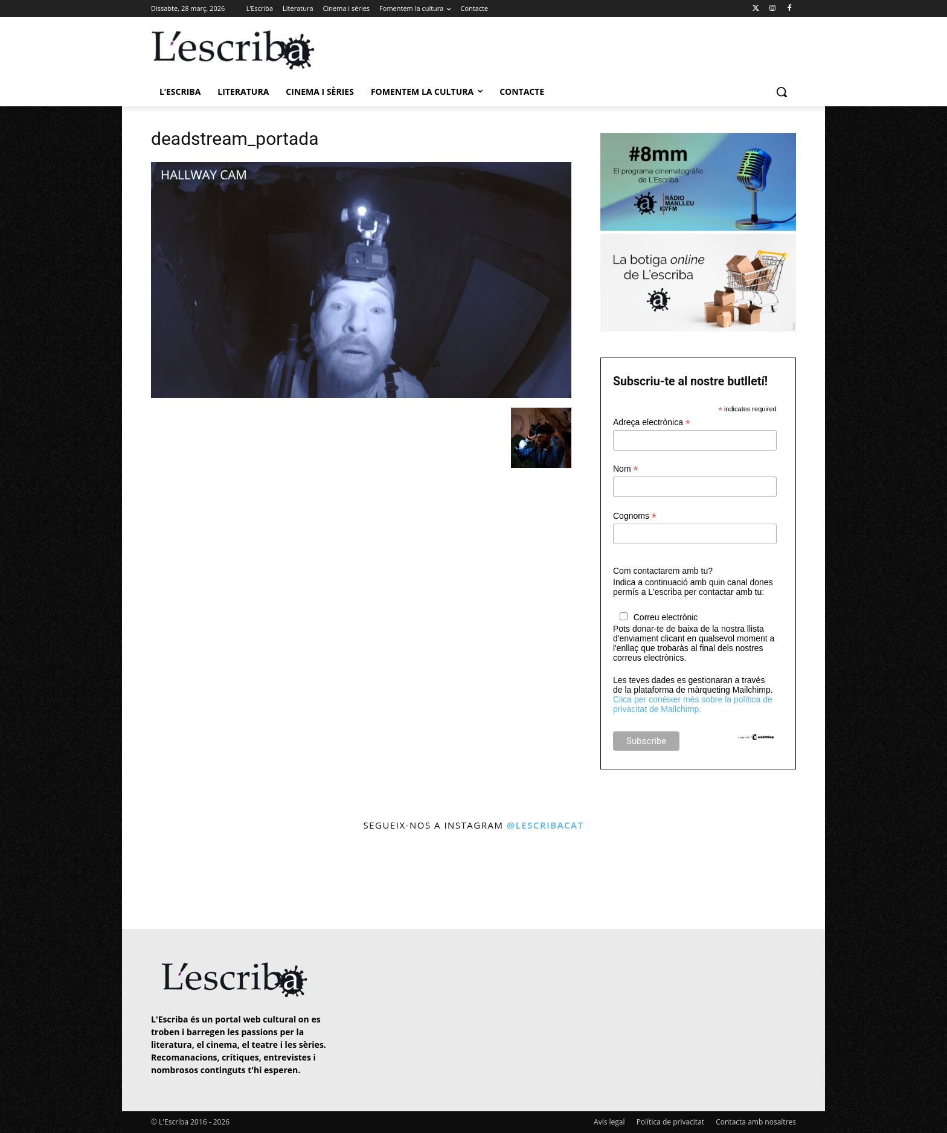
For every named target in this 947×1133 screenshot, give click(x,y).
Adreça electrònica (651, 422)
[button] (781, 91)
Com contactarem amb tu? (663, 571)
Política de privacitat (670, 1122)
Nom (625, 469)
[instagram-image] (163, 881)
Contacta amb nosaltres (756, 1122)
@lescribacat (545, 825)
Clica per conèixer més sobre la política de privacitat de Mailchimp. (692, 704)
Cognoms (634, 516)
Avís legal (609, 1122)
